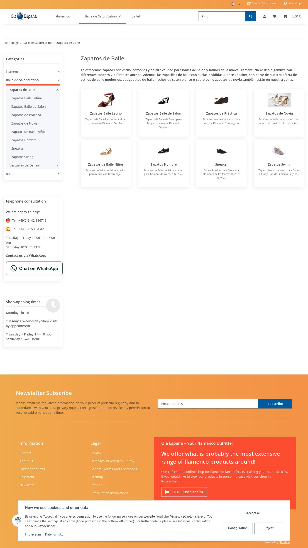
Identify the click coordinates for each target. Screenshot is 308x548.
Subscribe (275, 403)
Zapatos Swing (279, 164)
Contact (25, 453)
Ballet (10, 173)
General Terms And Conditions (113, 469)
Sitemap (96, 477)
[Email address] (208, 404)
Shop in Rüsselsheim (264, 3)
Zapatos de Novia (279, 113)
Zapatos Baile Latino (106, 113)
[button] (264, 16)
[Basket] (292, 16)
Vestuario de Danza (24, 165)
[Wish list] (274, 16)
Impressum (33, 534)
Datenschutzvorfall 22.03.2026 (113, 461)
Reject (268, 528)
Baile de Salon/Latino (22, 80)
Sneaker (221, 164)
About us (26, 461)
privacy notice (67, 408)
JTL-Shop (284, 542)
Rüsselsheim (184, 491)
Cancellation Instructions (109, 493)
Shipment (27, 477)
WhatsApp (294, 3)
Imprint (96, 485)
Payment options (32, 469)
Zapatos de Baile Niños (106, 164)
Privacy (95, 453)
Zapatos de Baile (22, 90)
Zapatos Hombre (164, 164)
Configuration (237, 528)
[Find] (222, 16)
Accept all (253, 513)
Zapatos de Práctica (221, 113)
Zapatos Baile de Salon (163, 113)
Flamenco (13, 71)
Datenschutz (54, 534)
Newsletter (28, 485)
